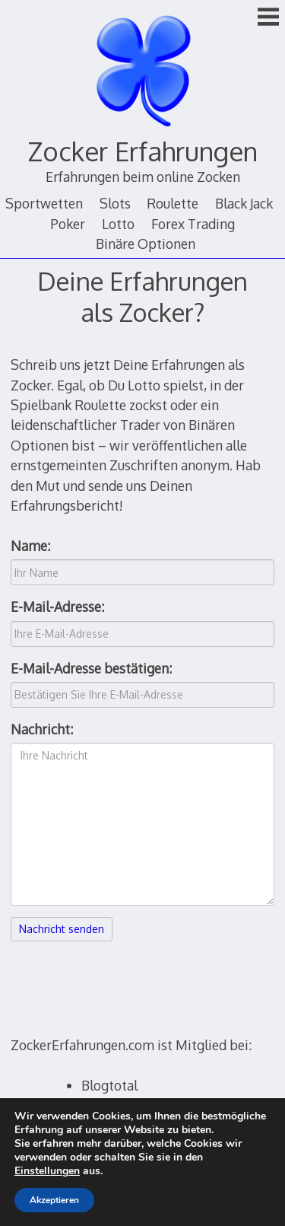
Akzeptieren (54, 1200)
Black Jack (244, 203)
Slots (115, 203)
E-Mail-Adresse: (57, 606)
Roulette (172, 203)
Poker (67, 223)
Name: (30, 545)
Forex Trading (193, 223)
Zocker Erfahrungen (143, 151)
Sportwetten (44, 203)
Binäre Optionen (145, 243)
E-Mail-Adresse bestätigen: (91, 668)
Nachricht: (42, 729)
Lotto (118, 223)
